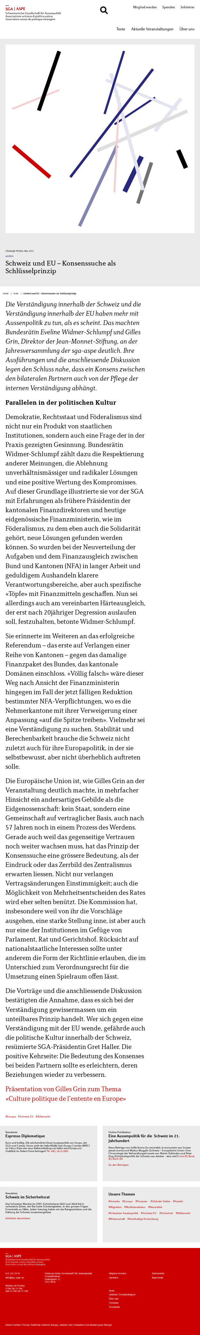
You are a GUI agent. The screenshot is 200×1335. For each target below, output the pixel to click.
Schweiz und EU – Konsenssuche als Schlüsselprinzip (49, 294)
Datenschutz (158, 1274)
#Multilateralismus (134, 1207)
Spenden (168, 7)
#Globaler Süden (160, 1201)
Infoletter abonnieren (17, 1218)
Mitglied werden (145, 7)
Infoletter (188, 7)
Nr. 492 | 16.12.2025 (57, 1151)
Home (6, 294)
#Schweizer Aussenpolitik (123, 1213)
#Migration (115, 1207)
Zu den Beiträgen (118, 1165)
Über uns (187, 29)
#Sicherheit (166, 1213)
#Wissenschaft (116, 1219)
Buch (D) (118, 1159)
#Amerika (114, 1201)
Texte (120, 29)
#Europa (10, 1117)
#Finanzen (141, 1201)
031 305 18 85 (12, 1274)
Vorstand (113, 1303)
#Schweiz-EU (26, 1117)
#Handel (178, 1201)
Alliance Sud (66, 1325)
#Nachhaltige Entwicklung (142, 1219)
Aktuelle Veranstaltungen (152, 29)
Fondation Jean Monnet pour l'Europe (93, 1325)
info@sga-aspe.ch (14, 1278)
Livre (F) (183, 1156)
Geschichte (114, 1307)
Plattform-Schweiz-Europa (44, 1325)
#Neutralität (155, 1207)
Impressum (157, 1278)
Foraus (25, 1325)
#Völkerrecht (43, 1117)
